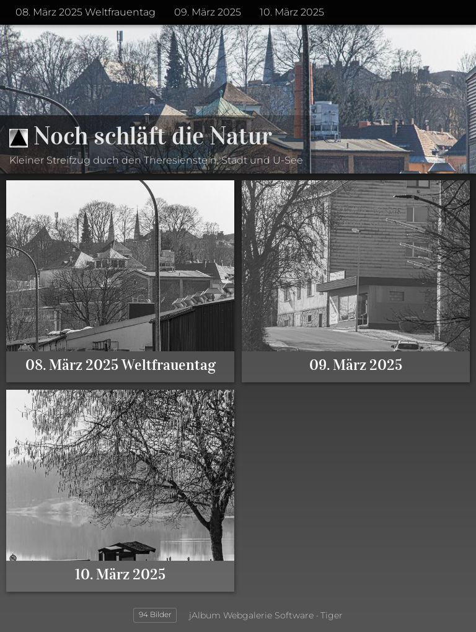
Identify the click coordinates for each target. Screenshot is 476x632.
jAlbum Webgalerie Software (251, 615)
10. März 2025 (292, 12)
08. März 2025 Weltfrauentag (85, 12)
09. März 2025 (207, 12)
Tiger (331, 615)
